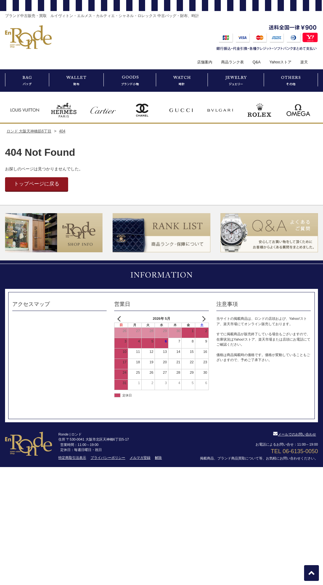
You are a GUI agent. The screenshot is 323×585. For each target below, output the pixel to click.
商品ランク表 (232, 62)
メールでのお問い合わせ (294, 434)
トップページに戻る (36, 183)
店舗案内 (204, 62)
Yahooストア (280, 62)
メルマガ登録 (140, 457)
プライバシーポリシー (108, 457)
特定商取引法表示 (72, 457)
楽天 (304, 62)
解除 (158, 457)
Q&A (257, 62)
